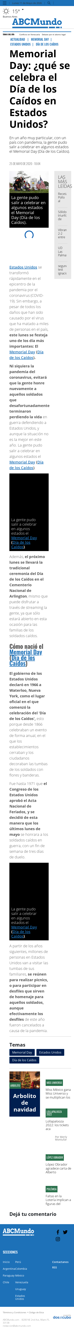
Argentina (9, 1268)
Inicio (6, 1262)
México (19, 1275)
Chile (6, 1282)
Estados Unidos (23, 267)
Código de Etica (36, 1312)
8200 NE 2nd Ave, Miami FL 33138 (26, 1321)
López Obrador (55, 1157)
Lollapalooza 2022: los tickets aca (57, 1125)
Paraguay (8, 1275)
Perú (18, 1262)
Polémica (52, 1189)
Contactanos (60, 1262)
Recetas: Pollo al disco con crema (63, 203)
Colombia (21, 1268)
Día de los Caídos (20, 544)
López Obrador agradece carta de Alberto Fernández (58, 1170)
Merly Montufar (61, 1138)
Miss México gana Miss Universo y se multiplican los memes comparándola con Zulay (58, 1099)
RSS (54, 1267)
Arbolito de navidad (24, 1102)
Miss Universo (54, 1082)
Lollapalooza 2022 (54, 1113)
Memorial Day (22, 351)
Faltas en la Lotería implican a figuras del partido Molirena (58, 1202)
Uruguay (20, 1289)
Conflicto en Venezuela (29, 34)
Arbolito (15, 1085)
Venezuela (21, 1282)
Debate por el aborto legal (54, 34)
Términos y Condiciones (14, 1312)
